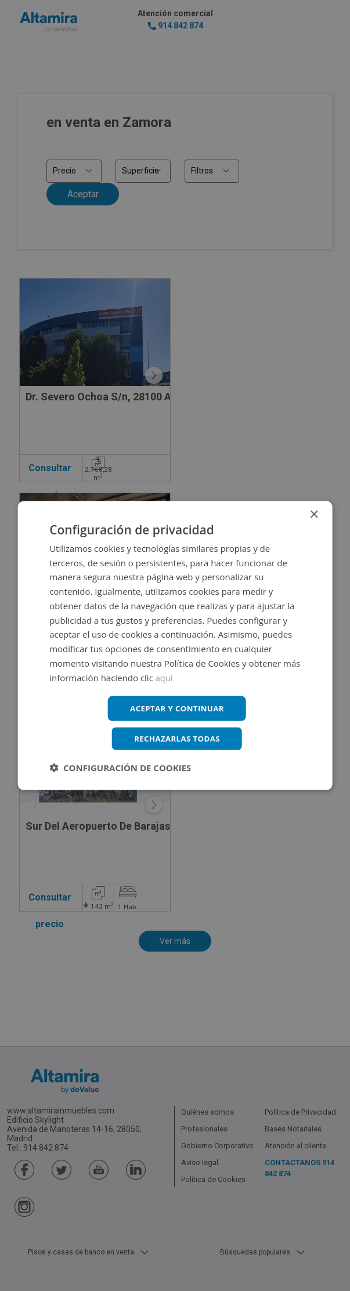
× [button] (313, 513)
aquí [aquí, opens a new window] (165, 676)
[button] (120, 769)
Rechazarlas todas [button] (177, 738)
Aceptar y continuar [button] (177, 707)
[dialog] (175, 645)
